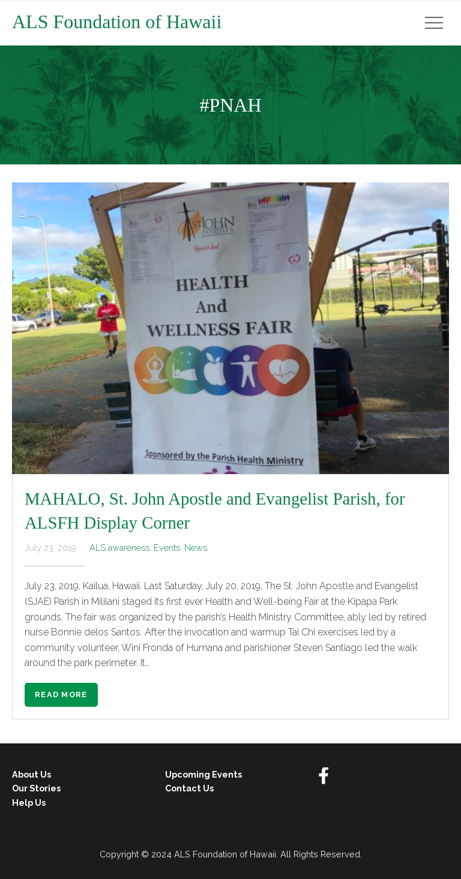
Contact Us (189, 788)
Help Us (29, 802)
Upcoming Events (203, 774)
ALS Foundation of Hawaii (116, 21)
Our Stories (36, 788)
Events (167, 547)
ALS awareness (119, 547)
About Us (31, 774)
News (195, 547)
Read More (61, 694)
